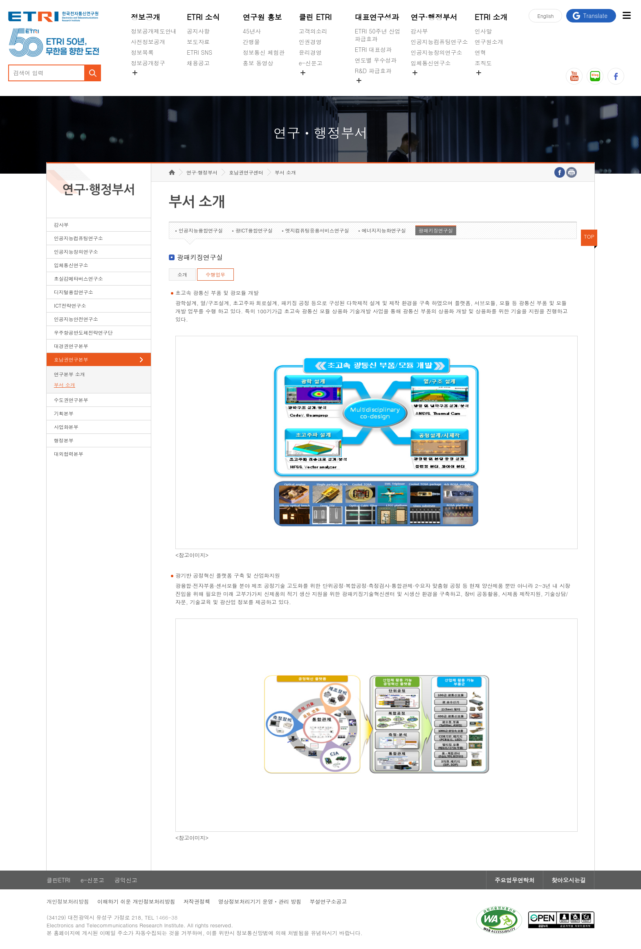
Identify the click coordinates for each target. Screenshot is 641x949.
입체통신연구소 (431, 63)
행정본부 (64, 440)
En (545, 15)
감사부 (419, 31)
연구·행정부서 (434, 17)
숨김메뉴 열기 (135, 73)
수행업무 (215, 274)
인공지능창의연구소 (436, 52)
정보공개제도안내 (154, 31)
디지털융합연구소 (73, 291)
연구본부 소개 (69, 374)
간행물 (251, 42)
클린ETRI (58, 880)
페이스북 (615, 76)
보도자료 (198, 42)
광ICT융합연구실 (254, 230)
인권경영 (310, 42)
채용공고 (198, 63)
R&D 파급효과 (373, 71)
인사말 (483, 31)
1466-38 (166, 917)
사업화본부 (66, 426)
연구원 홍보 (262, 17)
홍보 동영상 (258, 63)
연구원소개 (489, 42)
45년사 (252, 31)
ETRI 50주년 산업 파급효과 (378, 35)
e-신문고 (311, 63)
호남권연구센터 (246, 172)
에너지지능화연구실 (384, 230)
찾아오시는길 (568, 880)
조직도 (483, 63)
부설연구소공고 (328, 901)
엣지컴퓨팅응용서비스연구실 (317, 230)
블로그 (595, 76)
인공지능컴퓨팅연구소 (439, 42)
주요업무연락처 (515, 880)
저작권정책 (197, 901)
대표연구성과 (377, 17)
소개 (182, 274)
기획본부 (64, 413)
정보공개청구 (148, 63)
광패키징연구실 (436, 230)
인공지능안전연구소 (76, 318)
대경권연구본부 (71, 345)
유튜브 (574, 76)
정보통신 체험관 (264, 52)
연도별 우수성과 (376, 60)
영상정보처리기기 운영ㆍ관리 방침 (260, 901)
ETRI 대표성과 (373, 49)
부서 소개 (64, 384)
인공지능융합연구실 (201, 230)
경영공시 (142, 82)
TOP (589, 236)
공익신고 (310, 82)
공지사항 (198, 31)
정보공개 (145, 17)
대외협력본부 (68, 453)
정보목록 (142, 52)
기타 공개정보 (493, 82)
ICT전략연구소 (70, 305)
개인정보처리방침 (68, 901)
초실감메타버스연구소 (439, 82)
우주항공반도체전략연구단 (83, 332)
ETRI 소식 (203, 17)
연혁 (480, 52)
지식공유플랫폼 (375, 90)
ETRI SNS (199, 52)
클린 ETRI (315, 17)
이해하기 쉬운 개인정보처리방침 (136, 901)
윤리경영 (310, 52)
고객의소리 (313, 31)
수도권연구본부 (71, 399)
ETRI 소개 (491, 17)
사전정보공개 (148, 42)
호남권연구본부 (71, 359)
